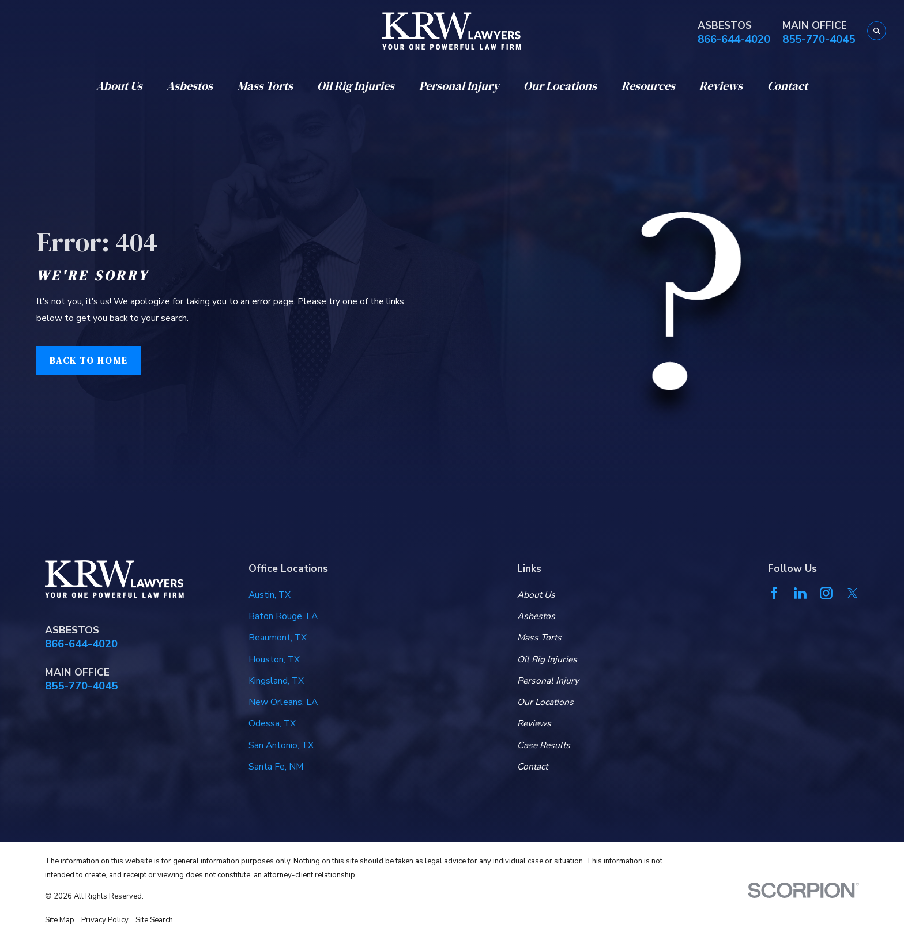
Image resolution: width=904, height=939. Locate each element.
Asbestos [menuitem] (190, 86)
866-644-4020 (734, 39)
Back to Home (88, 361)
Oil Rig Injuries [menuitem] (355, 86)
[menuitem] (59, 920)
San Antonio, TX (281, 745)
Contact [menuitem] (787, 86)
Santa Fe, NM (275, 766)
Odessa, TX (272, 723)
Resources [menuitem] (648, 86)
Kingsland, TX (276, 680)
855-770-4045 (818, 39)
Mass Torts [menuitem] (265, 86)
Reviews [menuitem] (721, 86)
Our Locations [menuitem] (560, 86)
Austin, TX (269, 595)
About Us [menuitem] (119, 86)
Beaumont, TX (277, 637)
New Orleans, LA (283, 702)
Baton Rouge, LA (283, 616)
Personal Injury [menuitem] (459, 86)
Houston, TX (274, 659)
